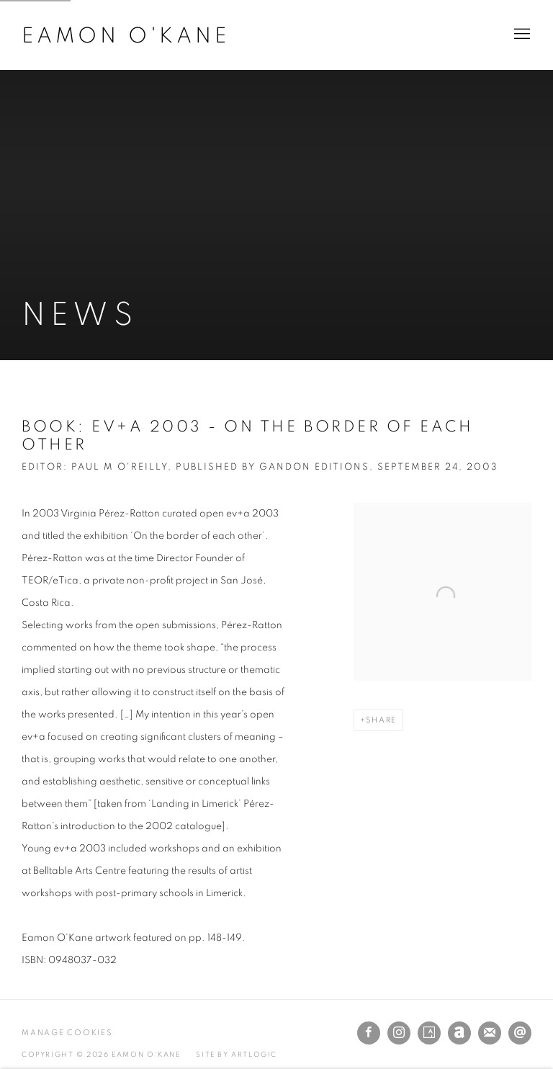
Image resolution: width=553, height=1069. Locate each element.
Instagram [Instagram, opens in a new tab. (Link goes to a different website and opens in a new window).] (398, 1033)
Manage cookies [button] (67, 1033)
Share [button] (381, 720)
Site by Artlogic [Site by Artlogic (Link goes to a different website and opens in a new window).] (236, 1054)
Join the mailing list (489, 1033)
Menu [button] (520, 34)
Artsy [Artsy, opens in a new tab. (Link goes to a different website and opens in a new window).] (429, 1033)
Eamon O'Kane (126, 36)
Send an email (519, 1033)
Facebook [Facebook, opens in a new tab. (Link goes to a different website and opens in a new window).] (368, 1033)
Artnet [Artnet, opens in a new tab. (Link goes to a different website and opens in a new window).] (459, 1033)
